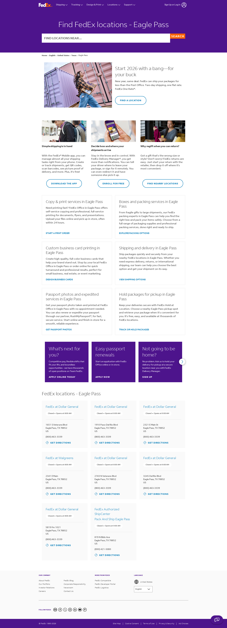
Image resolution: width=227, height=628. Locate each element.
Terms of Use (149, 623)
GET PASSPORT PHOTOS (59, 329)
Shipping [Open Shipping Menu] (62, 4)
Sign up (147, 377)
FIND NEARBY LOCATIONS (160, 182)
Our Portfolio (44, 584)
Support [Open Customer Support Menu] (129, 4)
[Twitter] (65, 610)
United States (143, 581)
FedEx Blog (69, 580)
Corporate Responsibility (75, 584)
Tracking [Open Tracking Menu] (77, 4)
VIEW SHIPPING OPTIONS (132, 279)
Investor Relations (46, 587)
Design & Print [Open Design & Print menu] (95, 4)
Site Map (117, 623)
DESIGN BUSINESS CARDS (59, 279)
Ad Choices (183, 623)
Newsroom (68, 587)
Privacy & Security (166, 623)
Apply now (102, 377)
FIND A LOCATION (128, 99)
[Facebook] (60, 610)
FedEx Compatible (103, 580)
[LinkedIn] (75, 610)
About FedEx (44, 580)
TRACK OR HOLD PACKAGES (134, 329)
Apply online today (62, 377)
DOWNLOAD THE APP (61, 182)
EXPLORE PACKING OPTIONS (134, 233)
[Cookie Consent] (132, 623)
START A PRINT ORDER (58, 233)
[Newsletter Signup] (55, 610)
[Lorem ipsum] (143, 589)
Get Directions (58, 442)
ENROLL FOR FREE (111, 182)
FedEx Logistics (102, 587)
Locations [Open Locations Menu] (113, 4)
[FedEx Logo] (45, 5)
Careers (42, 591)
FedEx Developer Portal (105, 584)
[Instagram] (70, 610)
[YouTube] (80, 610)
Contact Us (68, 591)
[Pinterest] (85, 610)
